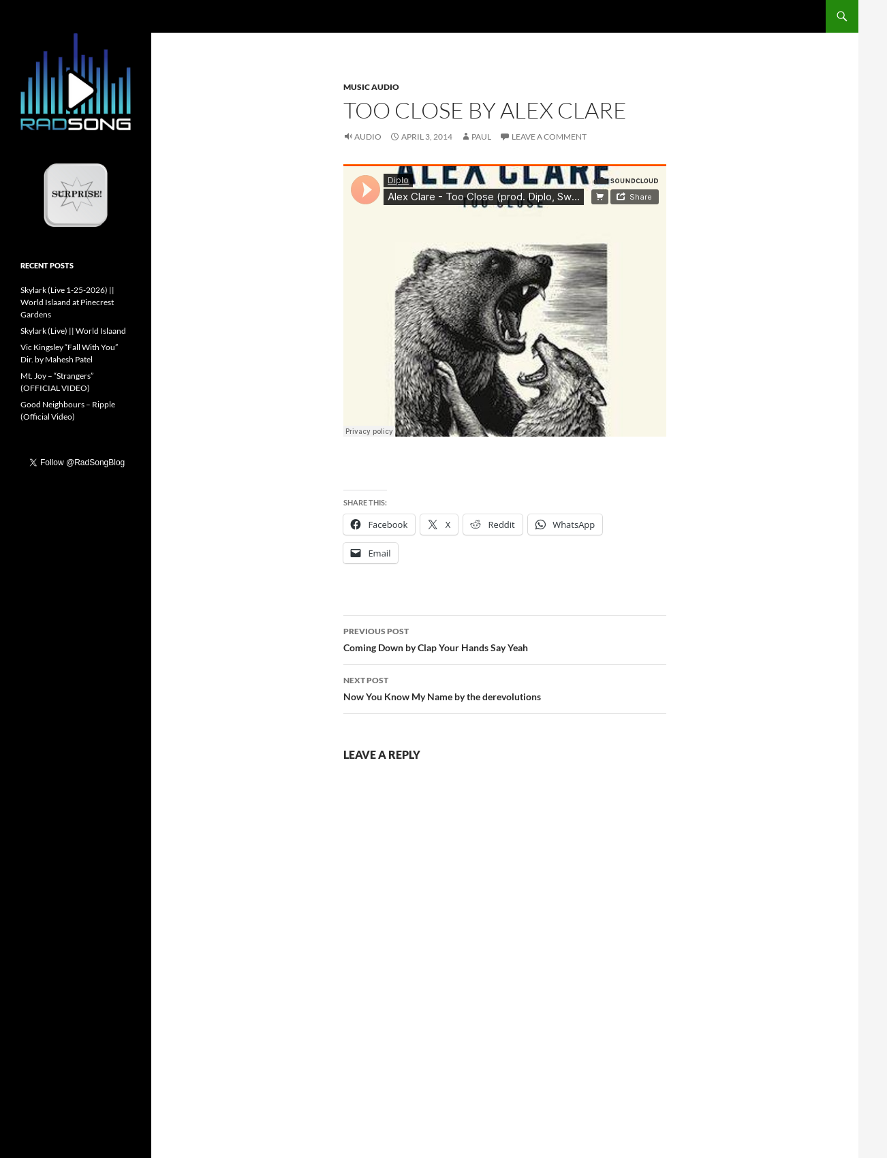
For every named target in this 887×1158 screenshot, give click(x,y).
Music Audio (371, 87)
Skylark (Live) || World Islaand (73, 331)
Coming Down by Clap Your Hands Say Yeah (504, 638)
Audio (368, 136)
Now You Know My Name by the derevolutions (504, 687)
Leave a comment (549, 136)
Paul (481, 136)
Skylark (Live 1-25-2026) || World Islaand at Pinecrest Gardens (67, 302)
